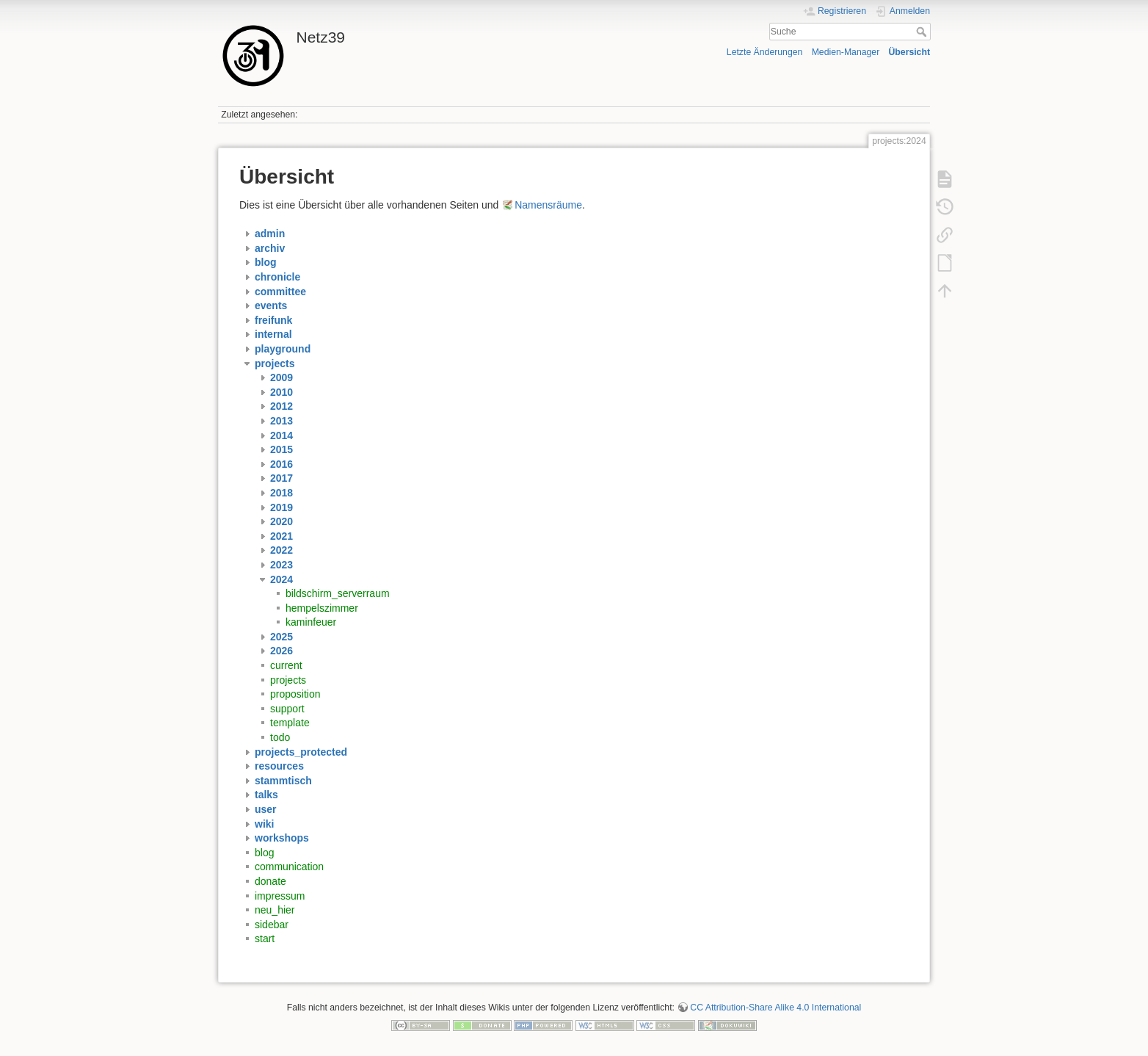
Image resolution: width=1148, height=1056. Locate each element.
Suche (923, 31)
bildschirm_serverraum (338, 593)
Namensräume (548, 205)
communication (289, 866)
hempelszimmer (322, 608)
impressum (280, 896)
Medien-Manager (846, 52)
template (290, 722)
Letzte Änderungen (765, 52)
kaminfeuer (311, 622)
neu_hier (275, 910)
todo (280, 737)
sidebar (271, 924)
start (265, 938)
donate (270, 881)
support (287, 709)
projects (288, 680)
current (286, 665)
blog (264, 852)
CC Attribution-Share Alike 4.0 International (775, 1007)
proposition (295, 694)
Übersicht (909, 52)
